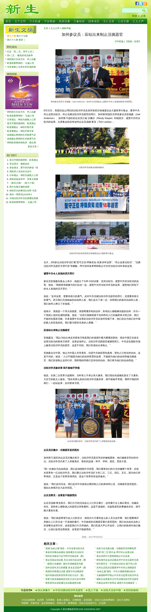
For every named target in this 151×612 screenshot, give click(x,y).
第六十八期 (13, 39)
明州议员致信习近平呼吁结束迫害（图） (65, 556)
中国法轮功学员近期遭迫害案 (23, 198)
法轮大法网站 (123, 600)
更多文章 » (33, 146)
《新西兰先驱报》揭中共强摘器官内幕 (64, 563)
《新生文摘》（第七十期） (22, 183)
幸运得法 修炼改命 (19, 163)
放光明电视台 (48, 603)
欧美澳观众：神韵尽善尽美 (21, 127)
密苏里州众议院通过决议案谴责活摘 (63, 583)
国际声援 (66, 28)
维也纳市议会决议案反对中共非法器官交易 (117, 560)
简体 (134, 16)
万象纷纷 (79, 21)
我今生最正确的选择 (19, 186)
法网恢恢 (76, 600)
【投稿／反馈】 (133, 41)
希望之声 (61, 603)
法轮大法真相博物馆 (104, 600)
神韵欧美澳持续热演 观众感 (21, 142)
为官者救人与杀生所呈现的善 (21, 67)
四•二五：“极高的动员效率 (20, 55)
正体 (143, 16)
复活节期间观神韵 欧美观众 (21, 123)
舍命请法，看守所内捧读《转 (23, 167)
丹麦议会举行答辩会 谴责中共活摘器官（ (116, 583)
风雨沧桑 (64, 21)
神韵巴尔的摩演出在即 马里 (23, 190)
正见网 (102, 603)
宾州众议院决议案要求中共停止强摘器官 (116, 567)
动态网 (40, 600)
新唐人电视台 (63, 600)
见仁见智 (108, 21)
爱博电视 (72, 603)
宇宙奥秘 (49, 21)
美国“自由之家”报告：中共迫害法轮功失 (64, 548)
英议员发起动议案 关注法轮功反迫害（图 (65, 560)
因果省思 (94, 21)
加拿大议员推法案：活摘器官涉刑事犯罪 (116, 548)
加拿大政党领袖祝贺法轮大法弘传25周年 (65, 579)
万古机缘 (35, 21)
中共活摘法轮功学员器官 (69, 590)
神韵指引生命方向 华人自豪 (21, 59)
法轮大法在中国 (112, 590)
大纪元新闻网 (28, 600)
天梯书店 (34, 603)
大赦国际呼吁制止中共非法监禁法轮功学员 (117, 575)
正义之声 (138, 21)
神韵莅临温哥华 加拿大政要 (23, 179)
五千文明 (20, 21)
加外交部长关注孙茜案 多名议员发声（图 (65, 567)
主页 (46, 28)
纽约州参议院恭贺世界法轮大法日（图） (65, 575)
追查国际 (87, 600)
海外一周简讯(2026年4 (20, 194)
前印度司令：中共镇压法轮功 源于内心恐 (116, 563)
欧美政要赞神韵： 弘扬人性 (20, 63)
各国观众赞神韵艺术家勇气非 (21, 135)
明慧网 (25, 603)
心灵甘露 (123, 21)
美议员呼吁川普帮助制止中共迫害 (113, 556)
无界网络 (50, 600)
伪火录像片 (44, 590)
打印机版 (119, 41)
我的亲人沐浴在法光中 (20, 171)
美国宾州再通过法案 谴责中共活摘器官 (64, 571)
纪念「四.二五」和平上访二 (20, 51)
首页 (8, 21)
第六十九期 (22, 36)
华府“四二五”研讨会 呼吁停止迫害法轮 (115, 552)
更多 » (22, 39)
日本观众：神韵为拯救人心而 (21, 119)
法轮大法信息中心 (88, 603)
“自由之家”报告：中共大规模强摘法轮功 (116, 571)
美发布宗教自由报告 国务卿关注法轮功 (64, 552)
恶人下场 (93, 590)
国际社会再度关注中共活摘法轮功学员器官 (117, 579)
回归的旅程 (132, 590)
